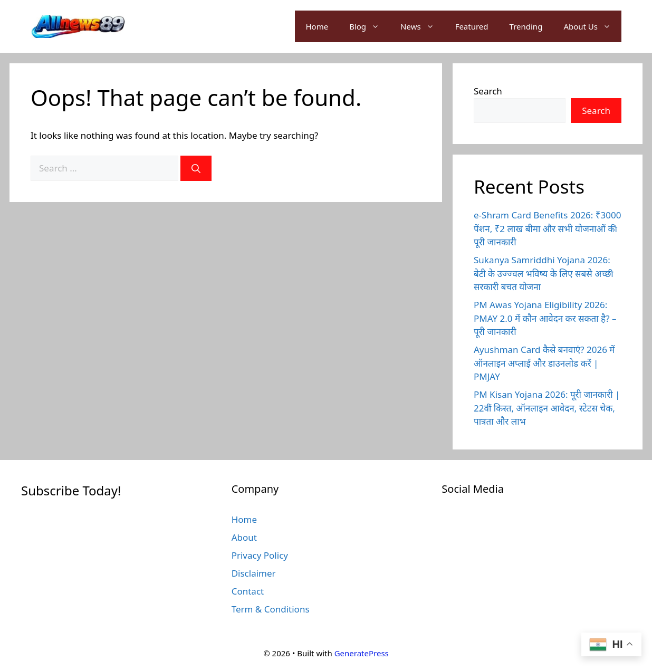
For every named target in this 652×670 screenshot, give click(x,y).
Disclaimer (254, 573)
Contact (248, 591)
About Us (592, 26)
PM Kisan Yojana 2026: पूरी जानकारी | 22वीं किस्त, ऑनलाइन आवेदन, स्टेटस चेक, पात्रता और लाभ (547, 407)
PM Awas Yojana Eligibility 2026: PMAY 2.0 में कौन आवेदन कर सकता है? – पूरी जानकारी (545, 318)
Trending (526, 26)
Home (316, 26)
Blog (369, 26)
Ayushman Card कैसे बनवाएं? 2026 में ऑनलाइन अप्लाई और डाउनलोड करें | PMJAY (544, 362)
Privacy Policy (260, 555)
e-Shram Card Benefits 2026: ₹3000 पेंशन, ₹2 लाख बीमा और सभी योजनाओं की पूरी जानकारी (547, 228)
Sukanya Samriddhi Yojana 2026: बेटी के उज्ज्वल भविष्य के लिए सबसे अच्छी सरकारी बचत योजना (543, 273)
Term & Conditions (271, 609)
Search (488, 91)
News (422, 26)
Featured (471, 26)
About (244, 537)
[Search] (196, 168)
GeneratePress (361, 653)
